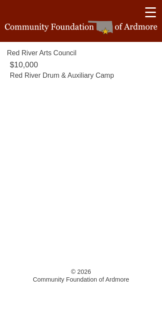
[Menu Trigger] (150, 12)
